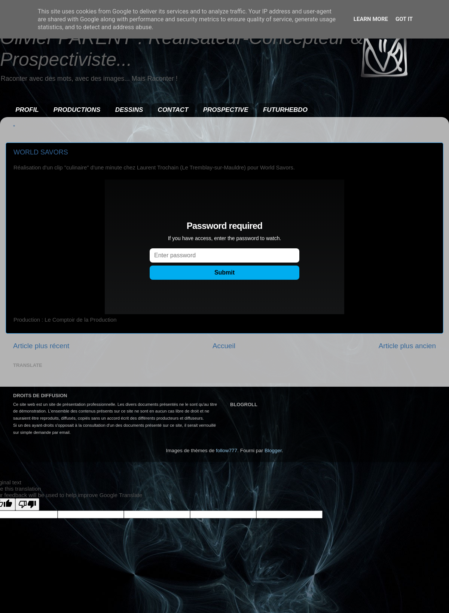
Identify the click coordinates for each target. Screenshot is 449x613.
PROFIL (27, 109)
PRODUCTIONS (77, 109)
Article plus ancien (407, 346)
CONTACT (173, 109)
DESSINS (129, 109)
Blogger (273, 450)
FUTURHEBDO (285, 109)
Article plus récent (41, 346)
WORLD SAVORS (40, 152)
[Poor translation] (27, 504)
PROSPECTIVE (225, 109)
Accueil (224, 346)
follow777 (226, 450)
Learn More (371, 19)
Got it (404, 19)
